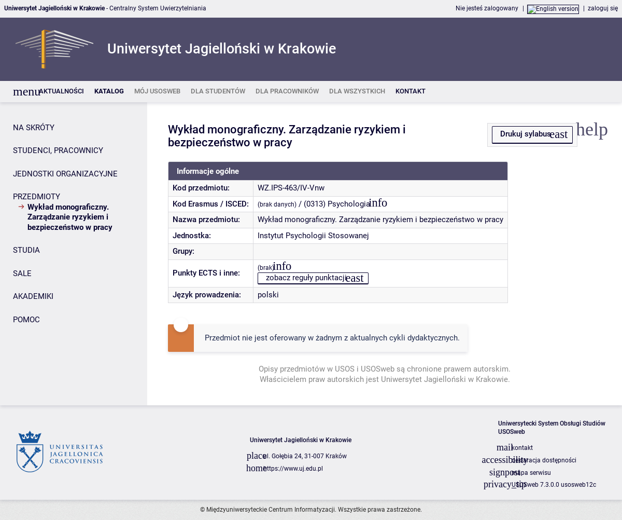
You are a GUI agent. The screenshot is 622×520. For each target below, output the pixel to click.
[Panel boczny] (73, 254)
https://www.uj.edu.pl (293, 468)
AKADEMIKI (33, 296)
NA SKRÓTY (33, 127)
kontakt (522, 447)
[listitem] (61, 91)
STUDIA (26, 250)
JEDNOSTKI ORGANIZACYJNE (65, 174)
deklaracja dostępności (544, 460)
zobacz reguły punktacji (306, 277)
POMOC (26, 319)
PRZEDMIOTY (36, 196)
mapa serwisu (531, 472)
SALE (22, 273)
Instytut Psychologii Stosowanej (313, 235)
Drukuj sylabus (525, 134)
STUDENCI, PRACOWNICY (58, 150)
